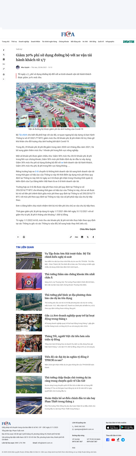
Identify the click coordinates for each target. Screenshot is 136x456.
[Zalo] (4, 64)
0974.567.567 (92, 442)
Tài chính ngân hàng (49, 41)
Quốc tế (101, 41)
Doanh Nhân (35, 41)
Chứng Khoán (64, 41)
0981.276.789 (20, 443)
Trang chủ (5, 41)
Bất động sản (76, 41)
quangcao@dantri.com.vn (84, 429)
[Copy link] (4, 69)
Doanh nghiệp (24, 41)
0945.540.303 (80, 426)
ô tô (37, 171)
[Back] (4, 79)
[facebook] (4, 50)
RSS (73, 448)
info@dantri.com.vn (45, 443)
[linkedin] (4, 59)
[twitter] (4, 55)
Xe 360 (85, 41)
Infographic (110, 41)
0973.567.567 (77, 442)
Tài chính (23, 135)
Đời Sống (93, 41)
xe (62, 162)
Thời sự (14, 41)
